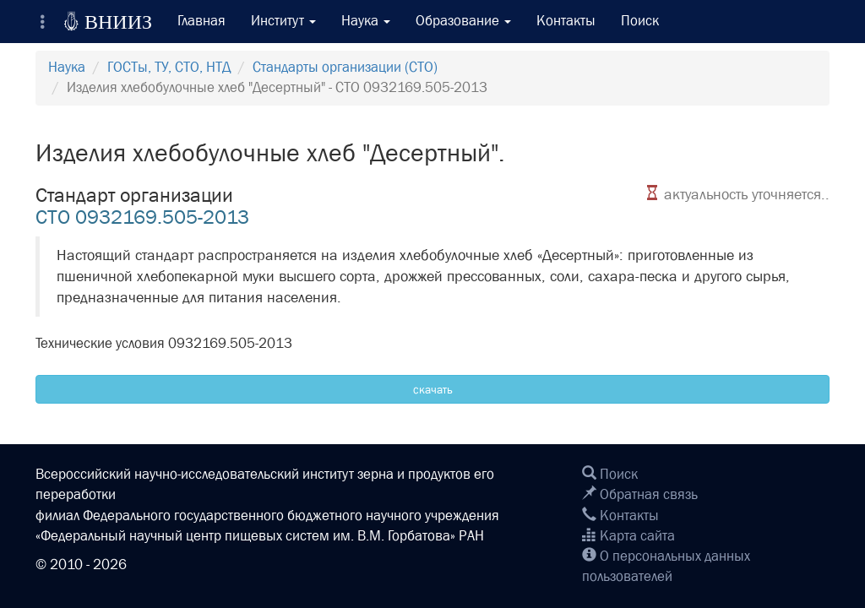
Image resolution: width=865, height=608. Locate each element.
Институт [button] (283, 21)
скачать (433, 389)
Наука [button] (365, 21)
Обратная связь (640, 494)
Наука (66, 67)
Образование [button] (463, 21)
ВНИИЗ (107, 21)
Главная (201, 21)
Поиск (640, 21)
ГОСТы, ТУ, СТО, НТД (169, 67)
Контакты (566, 21)
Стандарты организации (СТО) (345, 67)
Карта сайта (628, 536)
